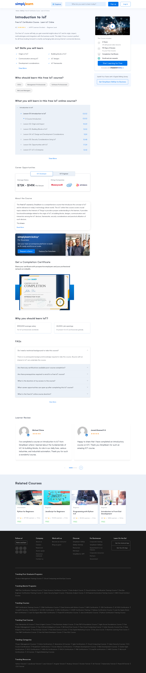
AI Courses (30, 652)
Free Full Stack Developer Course (50, 632)
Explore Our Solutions (47, 251)
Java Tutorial (47, 664)
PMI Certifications (82, 649)
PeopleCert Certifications (41, 647)
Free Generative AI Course (25, 624)
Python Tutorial (21, 664)
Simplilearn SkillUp (79, 541)
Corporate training (96, 541)
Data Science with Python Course (72, 607)
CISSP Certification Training (80, 610)
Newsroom (39, 548)
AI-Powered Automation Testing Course (99, 593)
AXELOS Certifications (49, 649)
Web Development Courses (107, 647)
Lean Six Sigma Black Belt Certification (42, 612)
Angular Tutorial (59, 664)
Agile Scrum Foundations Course (110, 624)
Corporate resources (97, 553)
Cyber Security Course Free (112, 627)
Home (17, 10)
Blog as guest (56, 545)
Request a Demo (26, 251)
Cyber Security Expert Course (54, 593)
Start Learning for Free (112, 63)
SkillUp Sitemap (78, 545)
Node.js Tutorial (72, 664)
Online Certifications (45, 644)
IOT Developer (41, 174)
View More (23, 68)
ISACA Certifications (67, 649)
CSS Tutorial (20, 666)
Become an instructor (59, 541)
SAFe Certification (62, 610)
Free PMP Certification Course (26, 632)
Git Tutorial (96, 664)
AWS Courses (112, 649)
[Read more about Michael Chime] (24, 432)
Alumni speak (40, 551)
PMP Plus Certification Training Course (29, 590)
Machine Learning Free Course (117, 629)
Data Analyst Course (76, 590)
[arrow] (51, 107)
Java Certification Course (89, 612)
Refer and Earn (21, 542)
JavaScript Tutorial (34, 664)
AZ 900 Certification (122, 607)
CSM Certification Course (50, 607)
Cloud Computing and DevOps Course (57, 578)
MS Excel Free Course (70, 627)
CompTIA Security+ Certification (27, 610)
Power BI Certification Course (68, 612)
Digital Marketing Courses (45, 652)
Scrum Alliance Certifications (62, 647)
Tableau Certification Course (102, 610)
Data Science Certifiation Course (55, 590)
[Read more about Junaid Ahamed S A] (82, 432)
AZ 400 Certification (47, 610)
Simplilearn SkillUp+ (96, 545)
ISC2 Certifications (33, 649)
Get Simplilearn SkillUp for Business (112, 82)
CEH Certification (107, 607)
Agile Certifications (78, 644)
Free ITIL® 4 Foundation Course (86, 624)
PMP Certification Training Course (27, 607)
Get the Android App (122, 543)
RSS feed (76, 551)
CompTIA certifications (98, 649)
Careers (38, 545)
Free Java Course (98, 629)
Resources (76, 548)
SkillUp (22, 10)
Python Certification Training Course (112, 612)
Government (94, 559)
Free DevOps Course (40, 629)
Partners (92, 556)
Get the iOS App (122, 548)
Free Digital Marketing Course (80, 629)
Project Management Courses (26, 644)
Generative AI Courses (62, 644)
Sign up (113, 4)
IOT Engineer (64, 174)
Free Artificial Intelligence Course (49, 627)
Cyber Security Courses (116, 644)
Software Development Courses (85, 647)
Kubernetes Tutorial (109, 664)
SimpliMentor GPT (78, 554)
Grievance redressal (39, 555)
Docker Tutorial (85, 664)
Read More (20, 227)
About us (39, 541)
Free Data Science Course (58, 629)
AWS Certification (92, 607)
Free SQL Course (70, 632)
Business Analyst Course (75, 593)
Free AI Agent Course (43, 624)
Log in (125, 4)
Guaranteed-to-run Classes (96, 549)
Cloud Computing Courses (97, 644)
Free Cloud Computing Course (90, 627)
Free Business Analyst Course (63, 624)
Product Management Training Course (29, 578)
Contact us (39, 559)
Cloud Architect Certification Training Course (101, 590)
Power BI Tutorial (123, 664)
